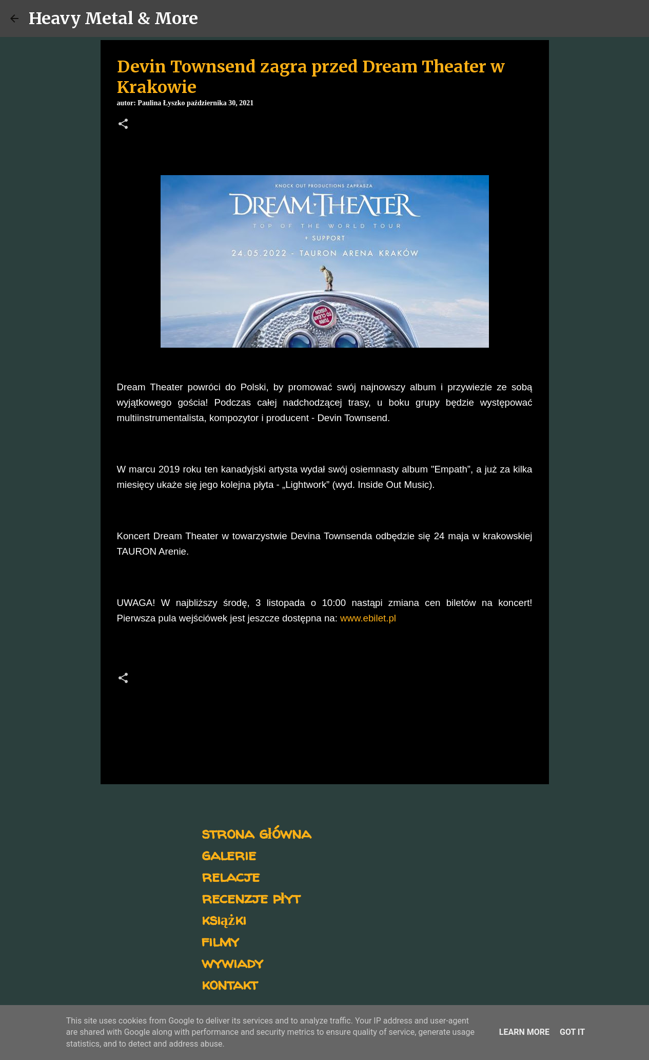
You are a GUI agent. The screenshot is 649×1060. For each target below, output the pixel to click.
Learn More (524, 1032)
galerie (229, 854)
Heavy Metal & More (113, 18)
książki (224, 919)
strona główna (256, 832)
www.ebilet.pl (368, 618)
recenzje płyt (251, 897)
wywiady (232, 962)
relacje (231, 875)
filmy (220, 940)
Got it (572, 1032)
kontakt (230, 983)
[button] (123, 125)
